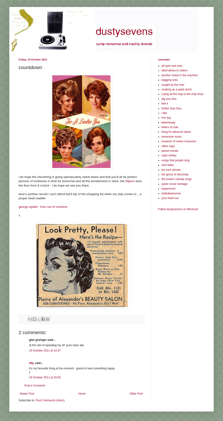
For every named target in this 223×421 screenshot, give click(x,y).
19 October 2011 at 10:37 (45, 350)
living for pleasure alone (176, 131)
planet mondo (169, 150)
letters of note (169, 127)
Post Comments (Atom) (50, 400)
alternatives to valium (174, 70)
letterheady (168, 122)
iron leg (166, 117)
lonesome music (171, 136)
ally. (31, 363)
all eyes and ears (172, 65)
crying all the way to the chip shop (182, 94)
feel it (164, 103)
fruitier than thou (171, 108)
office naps (168, 146)
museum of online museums (178, 141)
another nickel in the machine (179, 75)
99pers (130, 181)
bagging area (169, 80)
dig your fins (169, 99)
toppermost (168, 188)
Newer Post (27, 393)
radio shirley (169, 155)
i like (164, 113)
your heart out (170, 198)
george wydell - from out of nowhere (43, 207)
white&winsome (171, 193)
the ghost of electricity (174, 174)
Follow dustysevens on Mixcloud (178, 209)
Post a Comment (34, 385)
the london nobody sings (176, 179)
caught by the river (172, 84)
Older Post (136, 393)
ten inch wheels (171, 169)
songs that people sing (175, 160)
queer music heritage (174, 184)
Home (82, 393)
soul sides (167, 165)
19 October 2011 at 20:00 (45, 377)
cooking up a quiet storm (176, 89)
